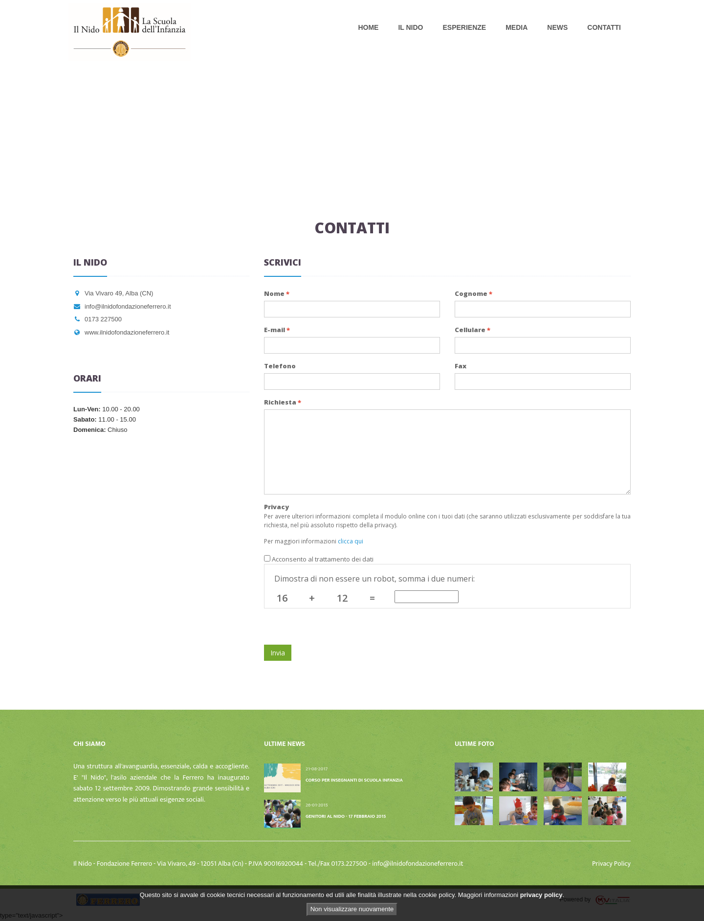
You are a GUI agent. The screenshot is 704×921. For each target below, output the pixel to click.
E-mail (277, 329)
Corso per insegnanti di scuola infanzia (354, 780)
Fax (460, 365)
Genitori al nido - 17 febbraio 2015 (346, 816)
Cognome (473, 293)
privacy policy (541, 895)
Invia (277, 652)
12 (342, 598)
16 (282, 598)
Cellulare (472, 329)
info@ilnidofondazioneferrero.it (122, 306)
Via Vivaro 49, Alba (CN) (113, 293)
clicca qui (350, 541)
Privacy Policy (611, 863)
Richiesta (282, 402)
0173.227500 (350, 863)
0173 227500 (97, 319)
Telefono (280, 365)
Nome (276, 293)
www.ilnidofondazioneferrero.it (121, 332)
